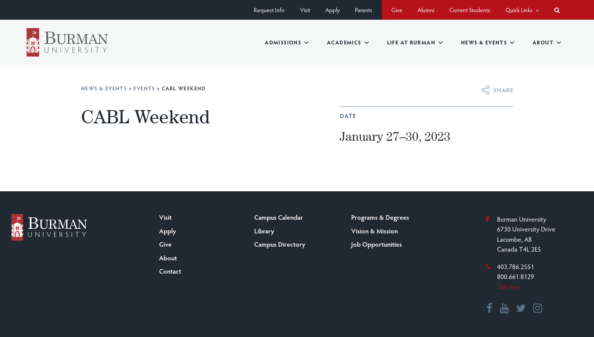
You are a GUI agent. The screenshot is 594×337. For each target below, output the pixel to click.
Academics (348, 42)
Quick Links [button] (522, 10)
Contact (170, 271)
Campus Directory (279, 244)
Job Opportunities (376, 244)
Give (396, 10)
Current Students (469, 10)
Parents (363, 10)
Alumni (425, 10)
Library (264, 230)
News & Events (487, 42)
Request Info (269, 10)
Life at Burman (415, 42)
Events (144, 88)
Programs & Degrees (380, 217)
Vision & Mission (374, 230)
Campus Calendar (278, 217)
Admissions (287, 42)
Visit (305, 10)
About (547, 42)
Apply (332, 10)
